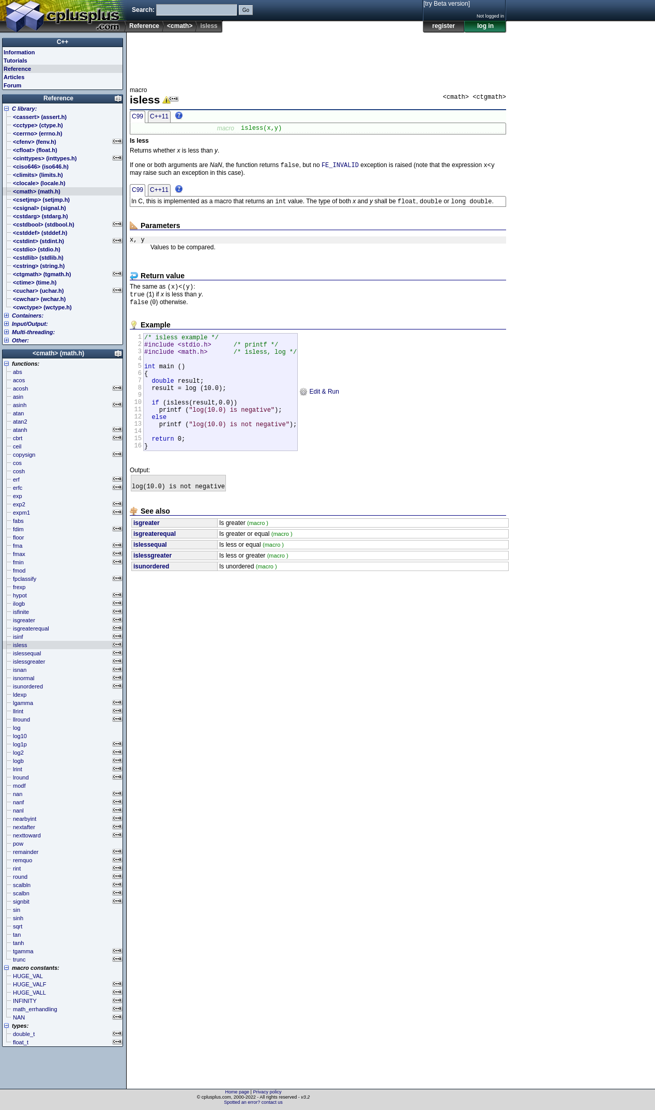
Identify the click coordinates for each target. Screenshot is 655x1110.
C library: (24, 109)
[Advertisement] (318, 56)
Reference (144, 25)
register (443, 25)
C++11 (159, 116)
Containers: (27, 315)
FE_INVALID (340, 167)
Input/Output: (30, 324)
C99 (137, 116)
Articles (14, 77)
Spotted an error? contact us (253, 1102)
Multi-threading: (33, 332)
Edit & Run (319, 412)
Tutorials (15, 60)
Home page (237, 1091)
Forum (12, 85)
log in (485, 25)
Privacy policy (267, 1091)
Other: (20, 340)
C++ (63, 42)
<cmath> (179, 25)
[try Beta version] (446, 3)
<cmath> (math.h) (58, 353)
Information (19, 52)
